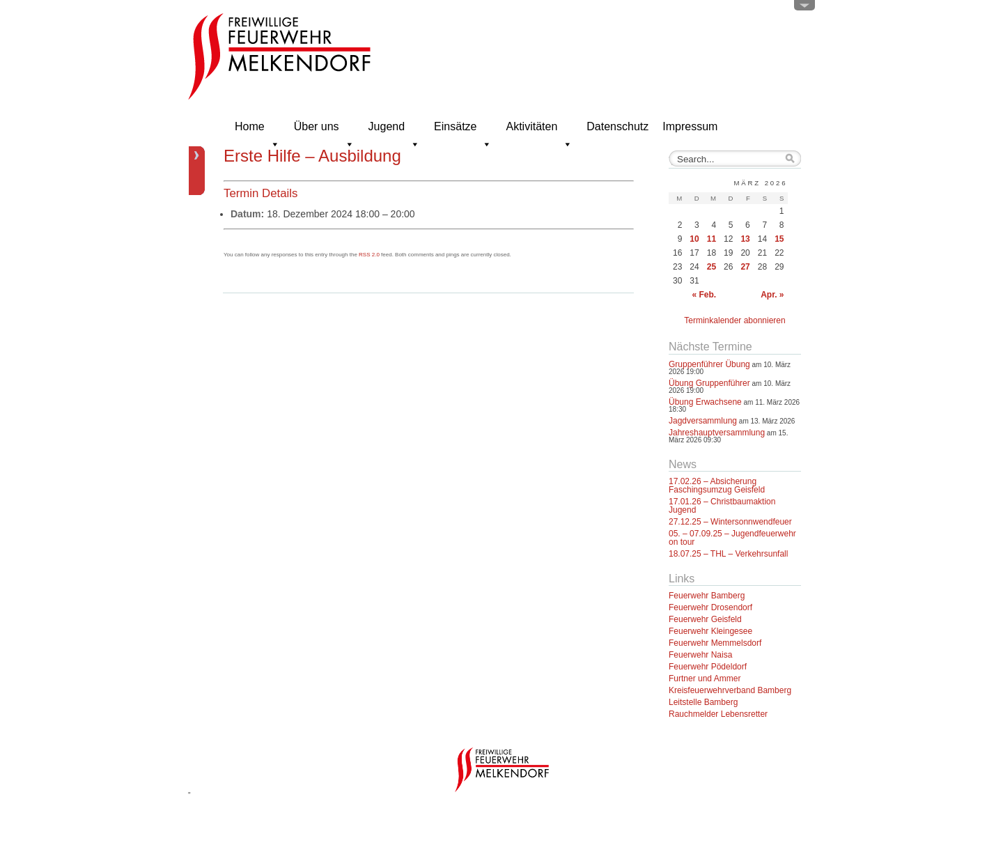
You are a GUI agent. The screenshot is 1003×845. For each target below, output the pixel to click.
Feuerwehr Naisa (700, 655)
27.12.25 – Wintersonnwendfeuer (730, 522)
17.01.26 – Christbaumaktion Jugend (722, 506)
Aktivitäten (539, 131)
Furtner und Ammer (704, 678)
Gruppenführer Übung (709, 364)
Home (257, 131)
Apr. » (772, 294)
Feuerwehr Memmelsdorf (715, 643)
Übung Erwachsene (705, 402)
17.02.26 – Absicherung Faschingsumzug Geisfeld (717, 485)
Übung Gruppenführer (709, 383)
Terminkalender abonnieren (734, 320)
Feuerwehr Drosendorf (710, 607)
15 (779, 239)
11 (711, 239)
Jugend (394, 131)
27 (744, 267)
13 (744, 239)
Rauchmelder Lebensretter (718, 714)
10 (694, 239)
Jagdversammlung (703, 421)
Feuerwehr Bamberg (707, 595)
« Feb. (704, 294)
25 (711, 267)
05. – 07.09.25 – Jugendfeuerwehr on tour (732, 538)
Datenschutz (617, 126)
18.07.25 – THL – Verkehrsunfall (728, 554)
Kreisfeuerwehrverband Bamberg (730, 690)
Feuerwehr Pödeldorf (708, 667)
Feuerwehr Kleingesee (710, 631)
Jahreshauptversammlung (717, 432)
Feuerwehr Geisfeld (705, 619)
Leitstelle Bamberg (703, 702)
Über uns (324, 131)
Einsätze (463, 131)
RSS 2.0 (369, 254)
